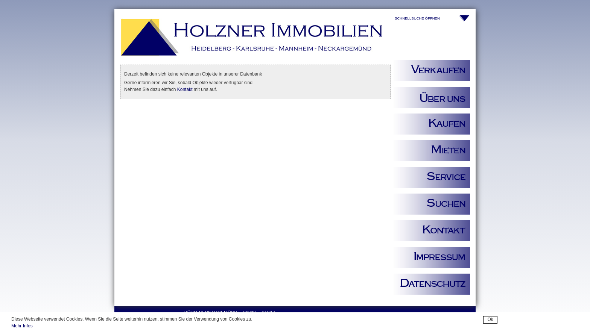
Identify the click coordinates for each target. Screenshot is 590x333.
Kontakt (185, 89)
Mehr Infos (22, 325)
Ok (490, 319)
